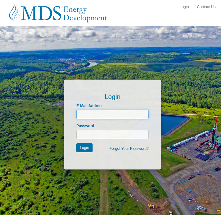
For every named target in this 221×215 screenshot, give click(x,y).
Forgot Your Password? (129, 148)
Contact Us (206, 7)
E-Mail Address (90, 106)
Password (85, 126)
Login (184, 7)
